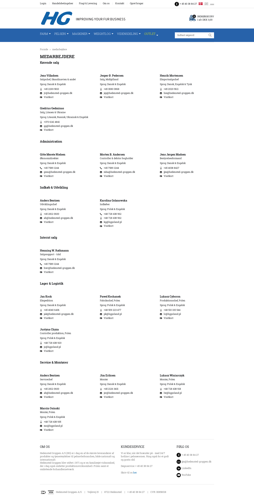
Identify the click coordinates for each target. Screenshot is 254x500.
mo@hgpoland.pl (53, 425)
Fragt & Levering (88, 3)
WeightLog (102, 34)
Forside (44, 49)
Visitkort (48, 97)
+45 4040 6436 (51, 310)
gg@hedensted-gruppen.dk (58, 126)
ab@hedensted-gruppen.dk (58, 218)
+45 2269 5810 (51, 89)
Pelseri (60, 34)
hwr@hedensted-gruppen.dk (59, 268)
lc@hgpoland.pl (172, 314)
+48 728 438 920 (52, 342)
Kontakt (119, 3)
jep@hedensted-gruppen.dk (118, 93)
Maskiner (79, 34)
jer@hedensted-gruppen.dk (118, 393)
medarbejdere (59, 49)
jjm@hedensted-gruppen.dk (178, 172)
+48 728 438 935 (52, 421)
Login (43, 3)
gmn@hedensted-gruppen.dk (59, 172)
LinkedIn (186, 468)
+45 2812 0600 (51, 214)
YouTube (186, 475)
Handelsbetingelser (62, 3)
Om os (106, 3)
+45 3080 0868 (111, 89)
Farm (44, 34)
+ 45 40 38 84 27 (188, 3)
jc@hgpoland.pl (52, 347)
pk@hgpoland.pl (113, 314)
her (135, 472)
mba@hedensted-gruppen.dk (119, 172)
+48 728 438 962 (112, 214)
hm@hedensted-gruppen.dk (179, 93)
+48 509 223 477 (112, 310)
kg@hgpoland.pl (113, 222)
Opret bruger (136, 3)
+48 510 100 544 (172, 310)
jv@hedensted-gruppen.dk (58, 93)
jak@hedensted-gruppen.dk (59, 314)
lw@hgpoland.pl (173, 393)
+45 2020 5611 (171, 89)
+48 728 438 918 (172, 388)
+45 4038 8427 (171, 168)
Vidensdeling (127, 34)
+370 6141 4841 (52, 122)
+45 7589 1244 (51, 168)
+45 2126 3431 (111, 388)
